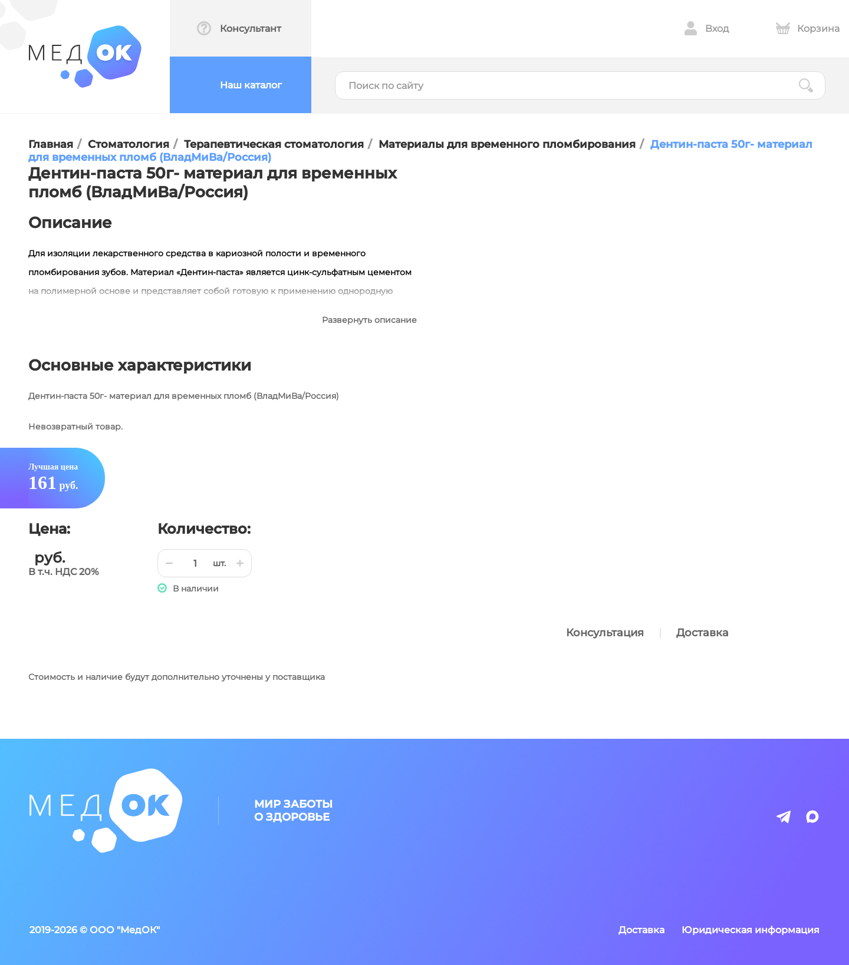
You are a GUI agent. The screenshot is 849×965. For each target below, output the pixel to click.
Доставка (702, 632)
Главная (50, 144)
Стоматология (128, 144)
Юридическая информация (751, 930)
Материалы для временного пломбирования (507, 144)
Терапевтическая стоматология (274, 144)
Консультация (605, 632)
